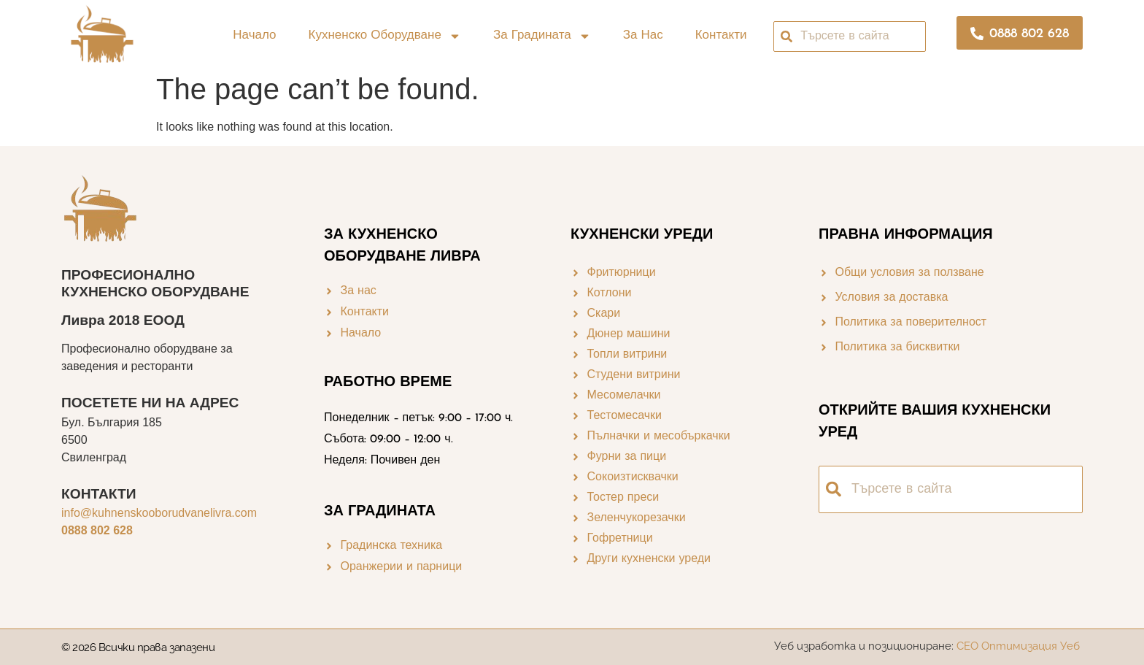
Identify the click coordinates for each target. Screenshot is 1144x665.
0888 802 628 (97, 530)
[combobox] (849, 36)
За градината (542, 36)
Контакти (721, 35)
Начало (254, 35)
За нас (643, 35)
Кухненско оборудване (385, 36)
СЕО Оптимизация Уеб (1019, 646)
